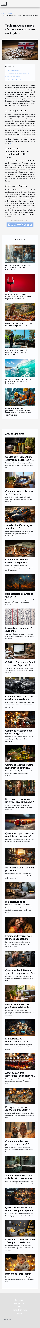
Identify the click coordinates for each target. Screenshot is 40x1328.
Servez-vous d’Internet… (14, 79)
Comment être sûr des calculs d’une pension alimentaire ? (17, 562)
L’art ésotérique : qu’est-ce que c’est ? (19, 595)
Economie (19, 1300)
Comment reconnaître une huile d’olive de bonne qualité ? (19, 767)
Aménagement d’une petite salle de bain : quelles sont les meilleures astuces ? (19, 1178)
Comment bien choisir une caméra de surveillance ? (19, 698)
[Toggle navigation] (4, 4)
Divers (10, 13)
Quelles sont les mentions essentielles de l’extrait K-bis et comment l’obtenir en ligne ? (20, 461)
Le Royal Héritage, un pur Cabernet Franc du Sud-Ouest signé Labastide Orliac (18, 296)
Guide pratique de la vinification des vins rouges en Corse (19, 324)
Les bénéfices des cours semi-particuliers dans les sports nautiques (18, 381)
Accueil (3, 13)
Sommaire (10, 67)
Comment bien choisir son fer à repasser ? (19, 493)
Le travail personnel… (13, 70)
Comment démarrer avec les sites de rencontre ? (18, 937)
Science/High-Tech (19, 1310)
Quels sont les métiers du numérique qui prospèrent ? (20, 1209)
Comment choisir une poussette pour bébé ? (17, 1143)
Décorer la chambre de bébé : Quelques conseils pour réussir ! (20, 1242)
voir (11, 143)
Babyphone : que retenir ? (18, 1273)
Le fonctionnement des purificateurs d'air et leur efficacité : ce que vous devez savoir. (18, 1008)
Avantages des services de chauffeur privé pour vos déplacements (16, 352)
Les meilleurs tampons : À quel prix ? (18, 629)
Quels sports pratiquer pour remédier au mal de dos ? (20, 835)
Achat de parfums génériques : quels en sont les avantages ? (19, 1075)
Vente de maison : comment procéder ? (20, 869)
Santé (19, 1306)
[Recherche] (17, 1319)
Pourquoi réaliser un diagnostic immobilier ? (17, 1108)
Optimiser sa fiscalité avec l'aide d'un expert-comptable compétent (19, 267)
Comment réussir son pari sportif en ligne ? (19, 732)
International (19, 1303)
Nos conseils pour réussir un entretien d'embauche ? (19, 800)
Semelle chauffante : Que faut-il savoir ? (18, 527)
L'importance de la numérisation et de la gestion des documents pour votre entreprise (17, 1043)
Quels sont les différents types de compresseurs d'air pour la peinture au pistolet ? (19, 974)
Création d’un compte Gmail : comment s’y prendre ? (20, 664)
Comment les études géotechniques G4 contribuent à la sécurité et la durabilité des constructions (19, 411)
